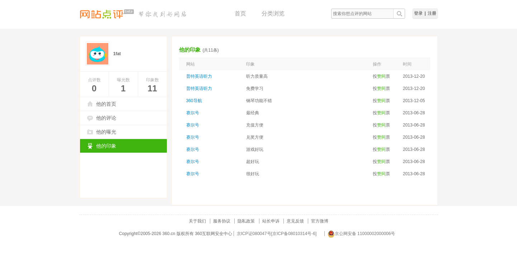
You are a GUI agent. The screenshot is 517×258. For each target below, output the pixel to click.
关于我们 (197, 221)
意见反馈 (295, 221)
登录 (418, 13)
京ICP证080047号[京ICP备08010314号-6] (277, 233)
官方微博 (319, 221)
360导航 (194, 100)
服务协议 (221, 221)
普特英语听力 (199, 76)
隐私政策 (246, 221)
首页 (240, 13)
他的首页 (106, 104)
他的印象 (106, 146)
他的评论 (106, 118)
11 (152, 88)
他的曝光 (106, 132)
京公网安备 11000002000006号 (361, 233)
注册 (432, 13)
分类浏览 (273, 13)
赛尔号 (192, 112)
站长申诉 (270, 221)
